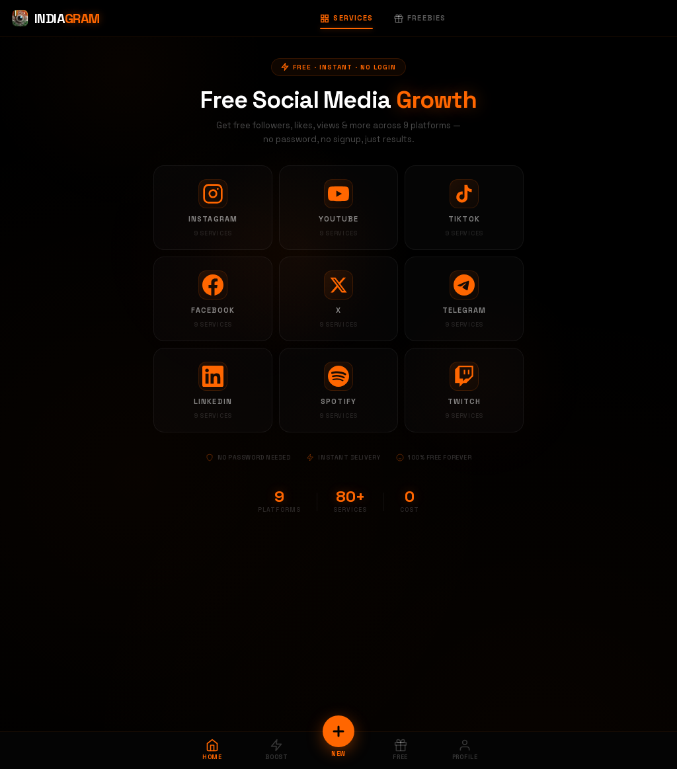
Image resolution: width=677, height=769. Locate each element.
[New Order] (338, 731)
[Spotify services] (338, 390)
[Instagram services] (212, 207)
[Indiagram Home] (55, 18)
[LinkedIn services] (212, 390)
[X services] (338, 299)
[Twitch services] (464, 390)
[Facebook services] (212, 299)
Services (346, 17)
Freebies (420, 17)
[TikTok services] (464, 207)
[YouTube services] (338, 207)
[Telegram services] (464, 299)
